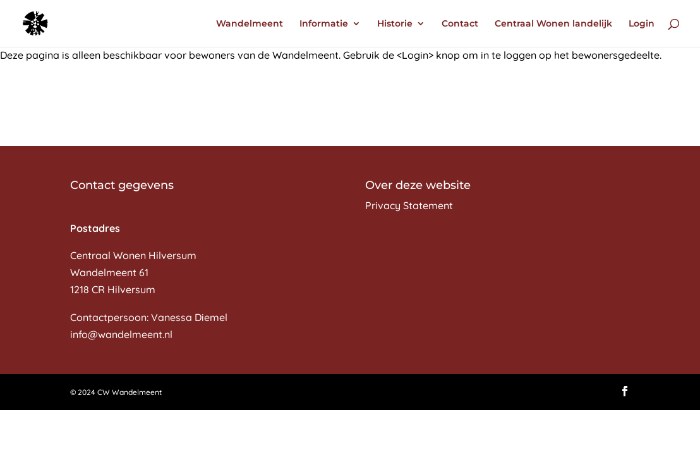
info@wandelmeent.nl (121, 334)
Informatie (323, 24)
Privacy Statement (409, 205)
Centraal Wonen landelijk (553, 24)
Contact (460, 24)
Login (642, 24)
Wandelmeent (249, 24)
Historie (395, 24)
